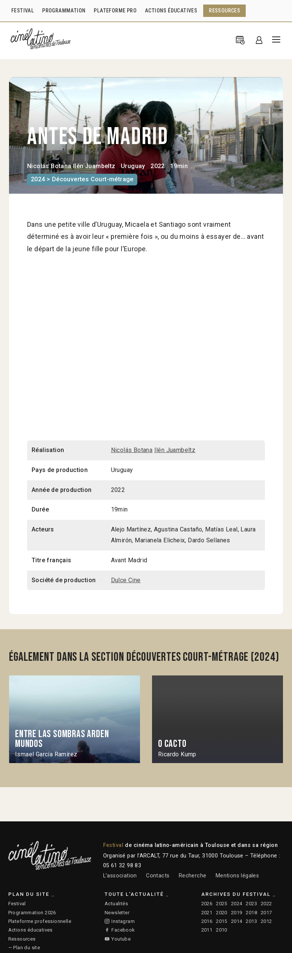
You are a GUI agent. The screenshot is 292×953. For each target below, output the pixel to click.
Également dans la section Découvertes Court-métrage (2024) (144, 657)
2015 (221, 921)
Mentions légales (237, 876)
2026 (207, 903)
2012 (266, 921)
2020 (221, 912)
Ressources (22, 939)
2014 (236, 921)
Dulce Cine (126, 580)
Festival (17, 903)
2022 (266, 903)
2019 (236, 912)
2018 (251, 912)
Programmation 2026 (32, 912)
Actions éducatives (30, 930)
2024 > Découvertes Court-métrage (82, 179)
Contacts (157, 876)
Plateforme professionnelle (39, 921)
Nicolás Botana (49, 166)
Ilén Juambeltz (94, 166)
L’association (120, 876)
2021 (207, 912)
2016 (207, 921)
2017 (266, 912)
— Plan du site (24, 947)
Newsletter (117, 912)
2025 (221, 903)
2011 (207, 930)
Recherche (193, 876)
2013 (251, 921)
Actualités (116, 903)
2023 (251, 903)
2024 (236, 903)
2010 (221, 930)
